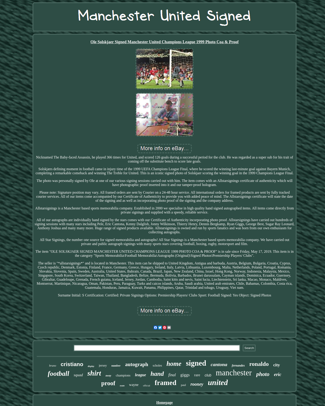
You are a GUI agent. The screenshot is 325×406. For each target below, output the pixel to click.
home (174, 363)
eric (277, 374)
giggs (185, 374)
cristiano (72, 364)
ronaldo (259, 364)
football (58, 373)
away (108, 375)
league (140, 375)
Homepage (164, 402)
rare (197, 375)
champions (123, 375)
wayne (134, 385)
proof (108, 383)
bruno (52, 365)
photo (262, 374)
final (172, 375)
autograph (136, 364)
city (276, 364)
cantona (219, 364)
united (218, 382)
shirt (94, 373)
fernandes (238, 365)
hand (157, 373)
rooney (196, 384)
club (208, 375)
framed (165, 383)
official (146, 385)
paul (183, 385)
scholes (157, 365)
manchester (234, 372)
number (116, 365)
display (91, 366)
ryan (122, 385)
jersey (103, 365)
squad (78, 375)
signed (196, 363)
